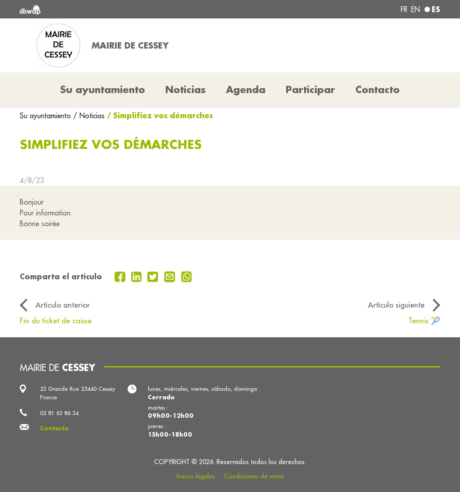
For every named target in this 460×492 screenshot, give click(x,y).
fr (404, 9)
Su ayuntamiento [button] (102, 89)
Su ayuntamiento (46, 115)
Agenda (245, 89)
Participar (310, 89)
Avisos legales (195, 476)
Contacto (377, 89)
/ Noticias (89, 115)
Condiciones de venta (254, 476)
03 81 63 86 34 (59, 412)
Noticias (185, 89)
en (415, 9)
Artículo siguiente (396, 304)
